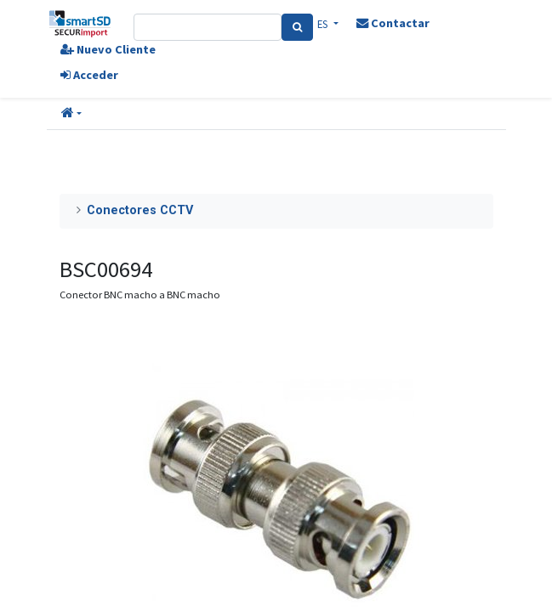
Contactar (393, 23)
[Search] (297, 27)
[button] (71, 114)
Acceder (89, 74)
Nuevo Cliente (108, 49)
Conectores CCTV (140, 210)
